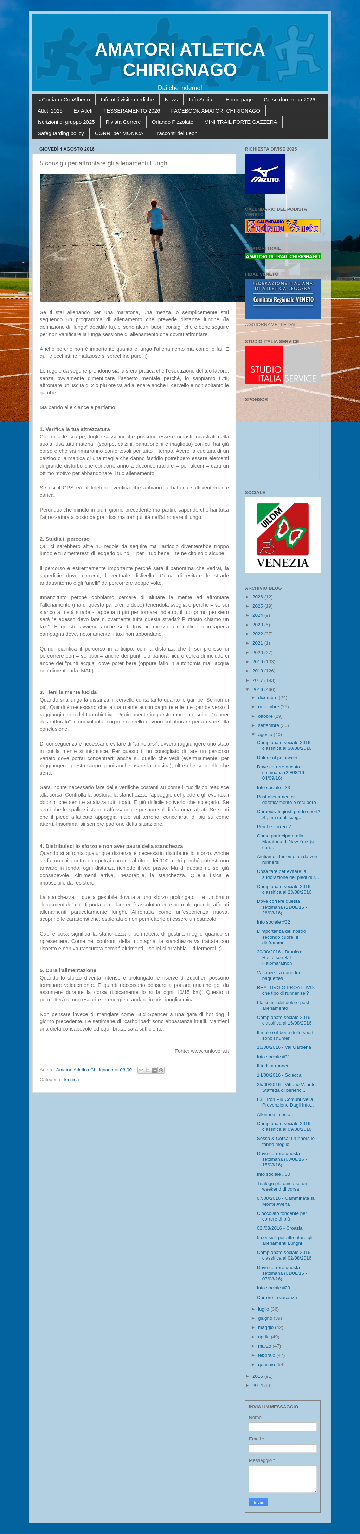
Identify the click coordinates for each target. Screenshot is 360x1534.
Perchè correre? (274, 826)
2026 (258, 597)
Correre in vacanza (277, 1297)
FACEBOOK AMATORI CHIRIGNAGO (216, 111)
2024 (258, 615)
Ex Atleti (82, 111)
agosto (266, 734)
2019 (258, 661)
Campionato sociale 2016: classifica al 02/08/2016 (284, 1255)
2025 (258, 606)
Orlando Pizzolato (172, 122)
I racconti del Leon (176, 133)
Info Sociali (201, 99)
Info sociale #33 (273, 787)
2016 (258, 689)
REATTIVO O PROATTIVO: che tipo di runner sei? (286, 990)
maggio (266, 1327)
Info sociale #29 (273, 1288)
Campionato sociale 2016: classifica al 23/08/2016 (284, 889)
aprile (264, 1336)
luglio (264, 1309)
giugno (266, 1318)
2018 (258, 670)
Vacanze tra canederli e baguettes (282, 975)
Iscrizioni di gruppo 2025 (66, 122)
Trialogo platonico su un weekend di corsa (282, 1186)
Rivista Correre (123, 122)
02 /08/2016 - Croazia (280, 1228)
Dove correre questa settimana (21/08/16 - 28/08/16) (282, 907)
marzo (265, 1346)
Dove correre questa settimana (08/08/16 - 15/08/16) (282, 1159)
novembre (269, 706)
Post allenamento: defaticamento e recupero (286, 799)
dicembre (268, 697)
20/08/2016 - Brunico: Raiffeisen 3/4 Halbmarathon (279, 957)
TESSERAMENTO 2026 (131, 111)
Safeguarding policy (61, 133)
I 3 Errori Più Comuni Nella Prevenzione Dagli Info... (285, 1102)
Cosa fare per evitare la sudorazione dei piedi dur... (288, 874)
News (171, 99)
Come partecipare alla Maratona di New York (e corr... (285, 841)
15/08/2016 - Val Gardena (284, 1047)
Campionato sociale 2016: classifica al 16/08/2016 (284, 1020)
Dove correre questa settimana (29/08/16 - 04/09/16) (282, 772)
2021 (258, 643)
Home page (239, 99)
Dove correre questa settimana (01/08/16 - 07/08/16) (282, 1273)
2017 (258, 680)
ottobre (266, 716)
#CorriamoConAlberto (64, 99)
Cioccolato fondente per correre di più (282, 1216)
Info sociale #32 (273, 922)
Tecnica (71, 1079)
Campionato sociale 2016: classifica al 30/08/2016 (284, 745)
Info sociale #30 (273, 1174)
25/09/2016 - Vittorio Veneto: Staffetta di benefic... (287, 1087)
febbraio (267, 1355)
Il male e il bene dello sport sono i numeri (285, 1035)
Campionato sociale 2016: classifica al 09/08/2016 (284, 1126)
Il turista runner (273, 1066)
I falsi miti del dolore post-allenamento (284, 1005)
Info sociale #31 (273, 1056)
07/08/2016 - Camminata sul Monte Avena (287, 1201)
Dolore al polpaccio (277, 757)
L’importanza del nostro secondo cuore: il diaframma (281, 936)
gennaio (267, 1364)
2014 (258, 1385)
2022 (258, 633)
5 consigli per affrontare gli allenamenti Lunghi (285, 1240)
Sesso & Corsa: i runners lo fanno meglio (286, 1141)
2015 (258, 1376)
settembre (269, 725)
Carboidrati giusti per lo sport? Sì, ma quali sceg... (288, 814)
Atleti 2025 (50, 111)
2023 (258, 624)
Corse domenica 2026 (289, 99)
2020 (258, 652)
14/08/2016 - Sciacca (279, 1075)
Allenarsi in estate (276, 1114)
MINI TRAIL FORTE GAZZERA (240, 122)
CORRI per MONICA (119, 133)
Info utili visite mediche (127, 99)
